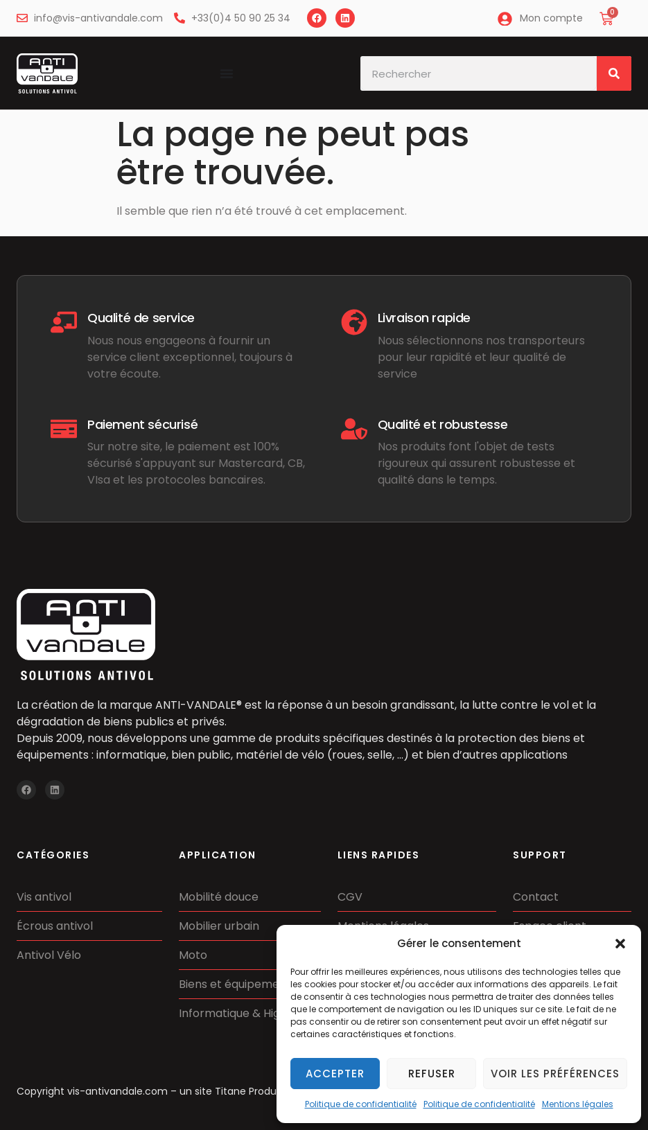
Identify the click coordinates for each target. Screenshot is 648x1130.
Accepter (335, 1073)
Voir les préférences (555, 1073)
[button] (620, 944)
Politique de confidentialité (361, 1104)
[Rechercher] (614, 73)
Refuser (431, 1073)
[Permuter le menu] (227, 73)
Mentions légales (577, 1104)
